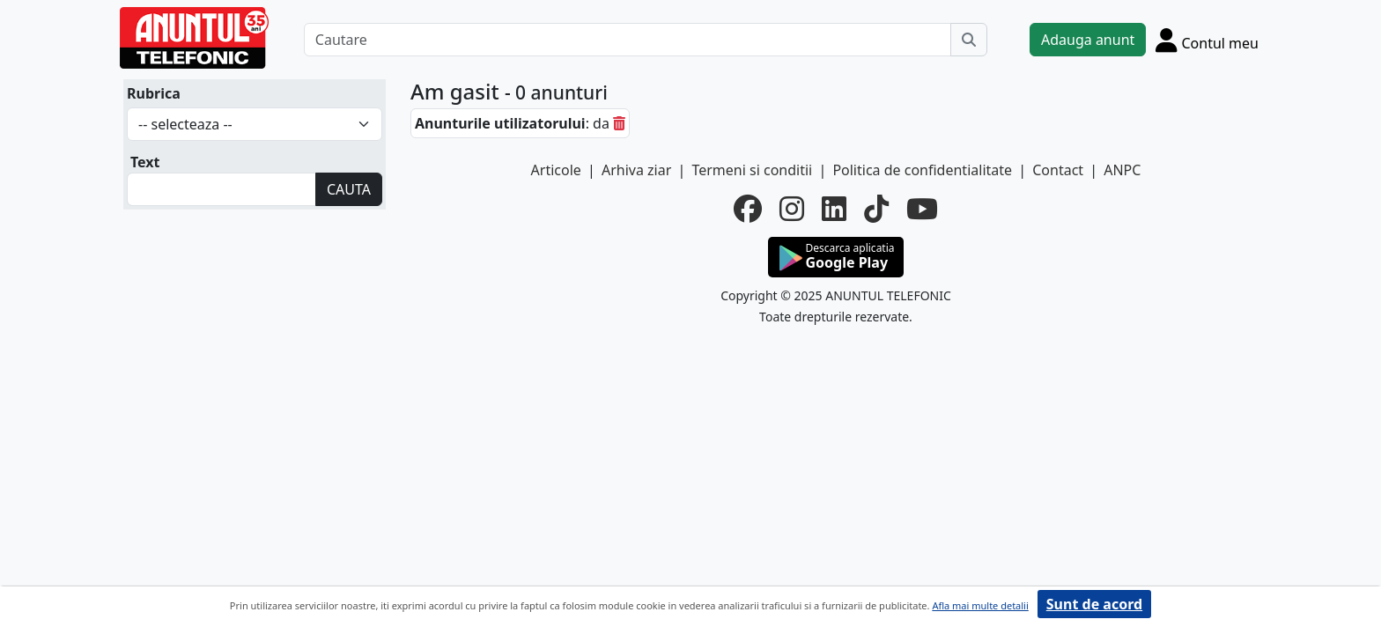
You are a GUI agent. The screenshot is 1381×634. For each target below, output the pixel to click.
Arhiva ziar (636, 170)
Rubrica (154, 93)
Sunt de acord (1094, 604)
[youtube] (922, 209)
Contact (1057, 170)
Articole (556, 170)
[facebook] (748, 209)
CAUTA (349, 189)
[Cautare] (627, 39)
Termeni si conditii (751, 170)
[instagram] (791, 209)
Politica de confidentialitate (922, 170)
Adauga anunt (1087, 39)
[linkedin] (834, 209)
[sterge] (619, 123)
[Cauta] (968, 39)
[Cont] (1207, 39)
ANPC (1122, 170)
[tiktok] (876, 209)
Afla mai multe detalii (980, 605)
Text (145, 162)
